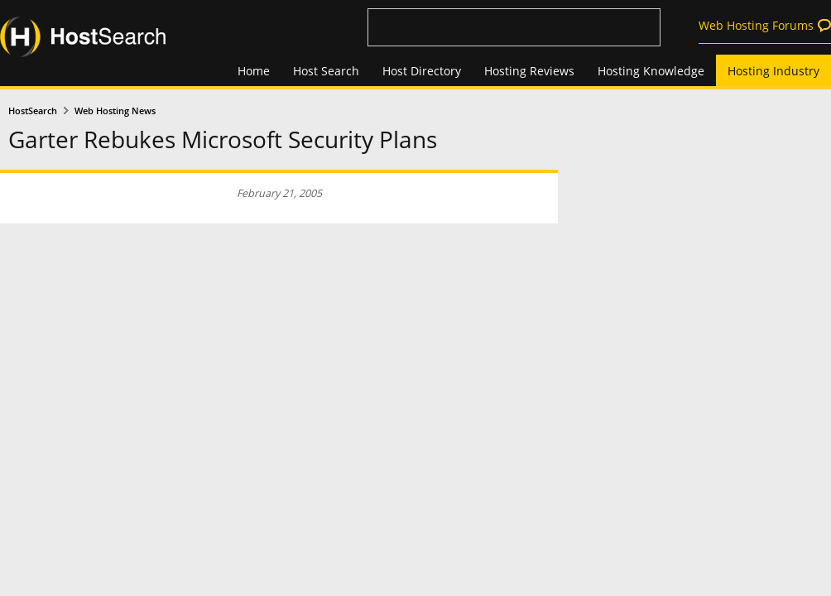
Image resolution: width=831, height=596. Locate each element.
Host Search (326, 71)
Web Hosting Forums (756, 25)
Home (254, 71)
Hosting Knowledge (651, 71)
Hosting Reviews (529, 71)
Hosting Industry (773, 71)
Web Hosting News (115, 111)
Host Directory (421, 71)
